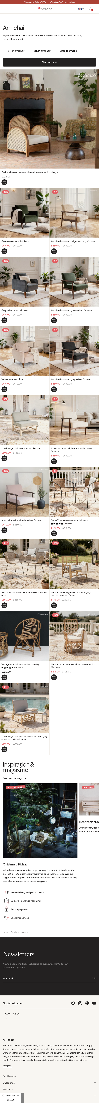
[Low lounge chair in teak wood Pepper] (4, 458)
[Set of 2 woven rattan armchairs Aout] (54, 533)
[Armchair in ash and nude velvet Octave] (4, 530)
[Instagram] (80, 1004)
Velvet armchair (42, 50)
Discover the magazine (15, 778)
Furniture (15, 932)
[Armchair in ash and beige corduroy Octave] (54, 251)
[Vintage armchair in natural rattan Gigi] (4, 677)
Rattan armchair (15, 50)
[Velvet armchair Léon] (4, 389)
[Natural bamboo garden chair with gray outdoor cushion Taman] (54, 605)
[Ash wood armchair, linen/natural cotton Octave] (54, 461)
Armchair (25, 932)
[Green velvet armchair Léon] (4, 251)
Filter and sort (49, 62)
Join (94, 978)
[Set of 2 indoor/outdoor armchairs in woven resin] (4, 605)
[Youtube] (94, 1004)
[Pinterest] (87, 1004)
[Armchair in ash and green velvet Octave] (54, 320)
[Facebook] (73, 1004)
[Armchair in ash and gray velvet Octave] (54, 389)
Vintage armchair (69, 50)
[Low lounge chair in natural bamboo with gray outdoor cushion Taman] (4, 749)
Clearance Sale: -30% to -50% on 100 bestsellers (49, 2)
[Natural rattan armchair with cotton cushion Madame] (54, 677)
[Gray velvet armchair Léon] (4, 320)
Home (5, 932)
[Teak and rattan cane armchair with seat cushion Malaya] (4, 182)
